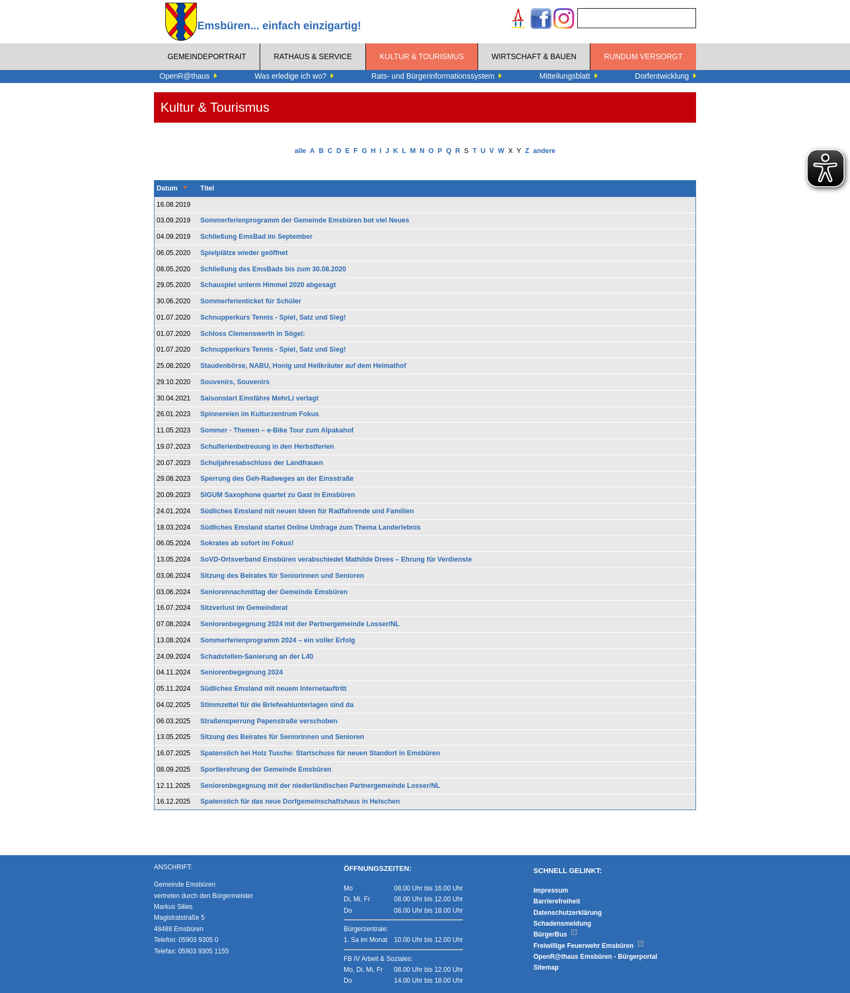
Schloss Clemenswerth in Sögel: (253, 334)
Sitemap (546, 967)
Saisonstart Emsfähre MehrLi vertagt (260, 398)
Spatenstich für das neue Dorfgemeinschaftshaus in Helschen (300, 801)
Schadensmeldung (562, 923)
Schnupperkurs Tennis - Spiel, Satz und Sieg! (273, 317)
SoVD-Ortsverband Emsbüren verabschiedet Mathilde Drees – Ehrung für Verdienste (336, 559)
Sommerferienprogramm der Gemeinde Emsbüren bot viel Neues (305, 220)
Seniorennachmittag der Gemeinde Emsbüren (274, 592)
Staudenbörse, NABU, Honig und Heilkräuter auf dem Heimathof (304, 366)
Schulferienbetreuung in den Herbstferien (267, 446)
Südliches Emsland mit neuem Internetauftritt (274, 688)
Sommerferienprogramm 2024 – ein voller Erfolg (278, 640)
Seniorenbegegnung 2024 (242, 672)
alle (300, 151)
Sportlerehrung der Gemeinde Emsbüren (266, 769)
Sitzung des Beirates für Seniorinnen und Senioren (282, 576)
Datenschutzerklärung (567, 912)
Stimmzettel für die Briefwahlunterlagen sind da (277, 705)
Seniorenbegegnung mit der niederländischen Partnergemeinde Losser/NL (320, 786)
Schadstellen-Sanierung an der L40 (257, 656)
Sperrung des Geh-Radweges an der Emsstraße (277, 478)
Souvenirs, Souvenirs (235, 382)
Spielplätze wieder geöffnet (244, 253)
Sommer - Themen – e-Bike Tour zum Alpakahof (277, 430)
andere (544, 151)
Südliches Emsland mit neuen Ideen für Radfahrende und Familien (307, 511)
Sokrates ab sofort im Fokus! (247, 543)
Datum (167, 188)
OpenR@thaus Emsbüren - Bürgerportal (595, 956)
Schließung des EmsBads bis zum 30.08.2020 (273, 269)
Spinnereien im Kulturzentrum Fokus (260, 414)
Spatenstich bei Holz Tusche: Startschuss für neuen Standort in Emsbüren (320, 753)
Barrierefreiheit (556, 901)
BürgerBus (555, 934)
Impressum (550, 890)
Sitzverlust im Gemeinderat (244, 608)
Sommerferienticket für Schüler (251, 301)
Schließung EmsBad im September (257, 236)
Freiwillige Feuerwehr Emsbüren (588, 946)
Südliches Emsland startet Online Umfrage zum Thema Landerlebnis (311, 527)
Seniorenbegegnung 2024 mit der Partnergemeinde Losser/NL (300, 624)
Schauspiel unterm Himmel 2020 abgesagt (268, 285)
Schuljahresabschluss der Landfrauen (262, 463)
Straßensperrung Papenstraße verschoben (269, 721)
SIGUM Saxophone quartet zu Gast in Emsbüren (278, 495)
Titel (207, 188)
